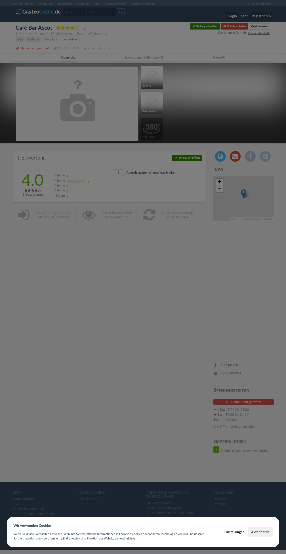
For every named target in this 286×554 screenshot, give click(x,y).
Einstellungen (234, 532)
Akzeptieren (260, 532)
